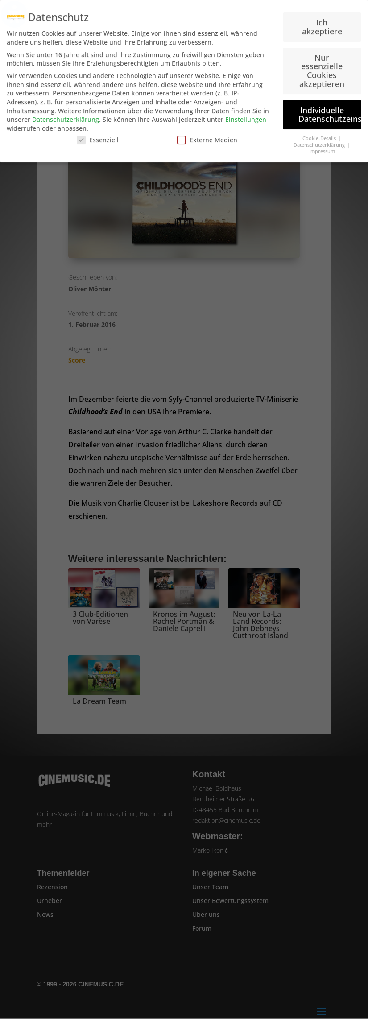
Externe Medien (207, 136)
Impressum (322, 147)
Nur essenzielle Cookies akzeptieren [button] (321, 66)
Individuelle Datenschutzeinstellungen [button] (329, 110)
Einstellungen (245, 115)
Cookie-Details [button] (319, 134)
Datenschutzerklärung (65, 115)
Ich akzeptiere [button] (322, 23)
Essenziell (98, 136)
